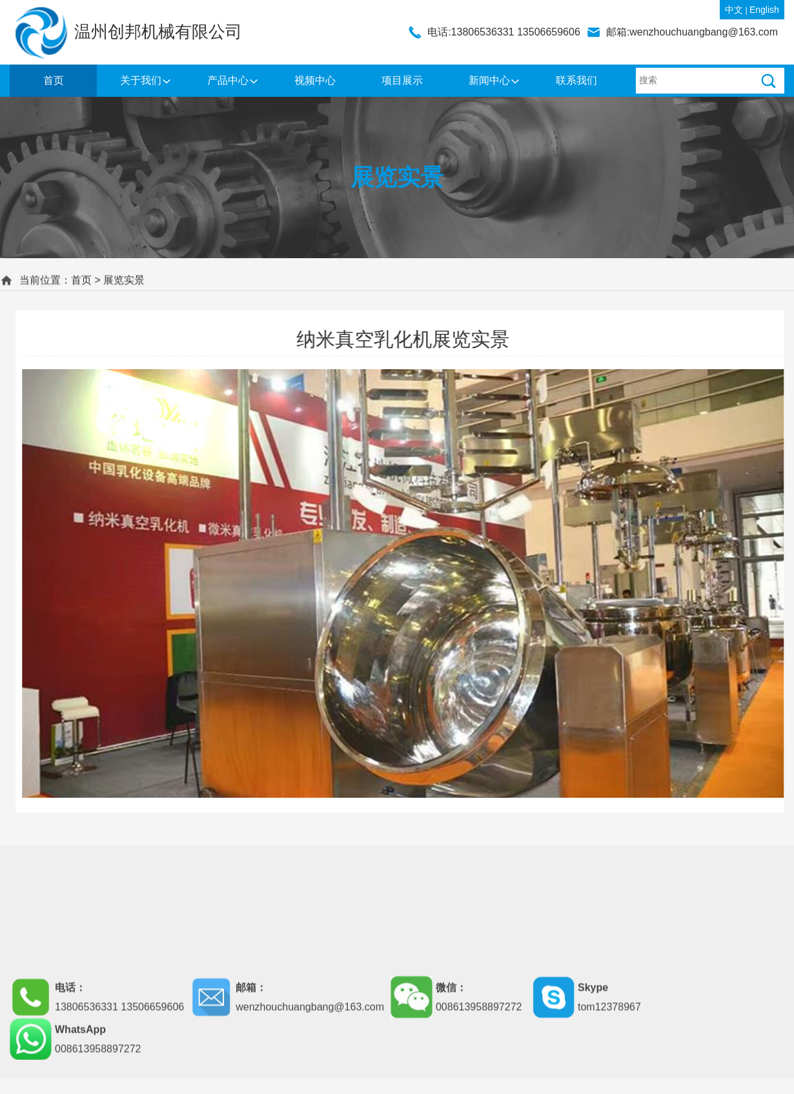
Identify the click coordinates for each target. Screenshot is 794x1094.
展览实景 (124, 278)
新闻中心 (489, 80)
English (764, 10)
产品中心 (228, 80)
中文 (734, 10)
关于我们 (140, 80)
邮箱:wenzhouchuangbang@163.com (692, 31)
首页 (53, 80)
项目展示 (402, 80)
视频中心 (315, 80)
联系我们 (576, 80)
